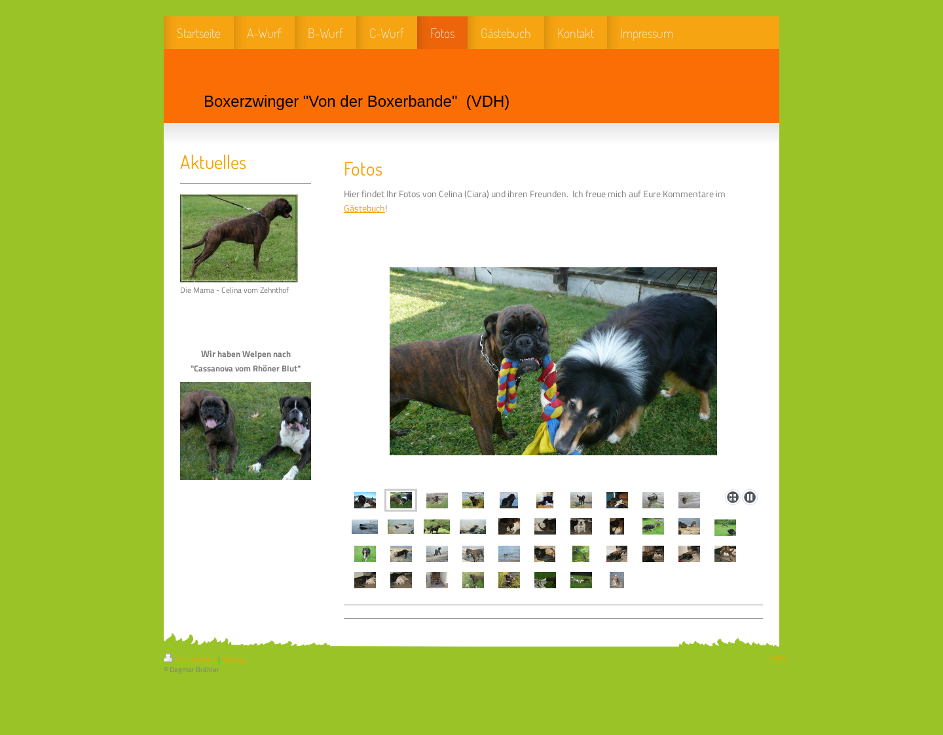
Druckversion (191, 659)
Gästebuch (364, 208)
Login (777, 657)
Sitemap (234, 659)
